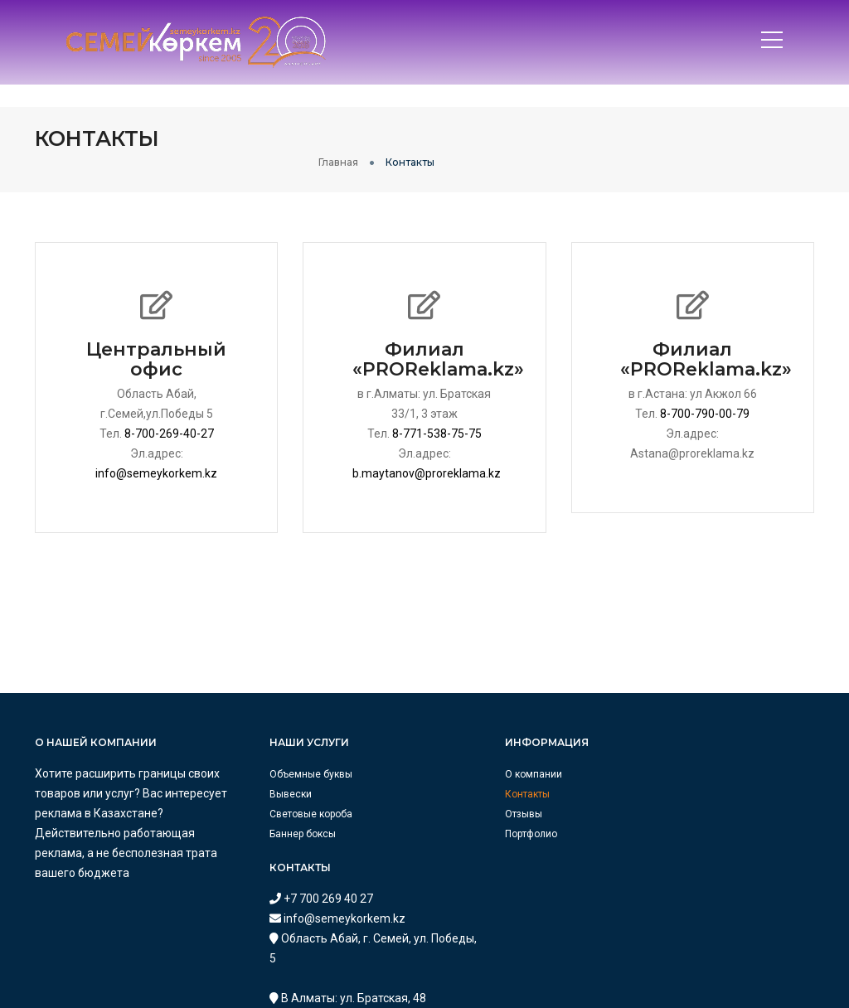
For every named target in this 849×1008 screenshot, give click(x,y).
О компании (465, 755)
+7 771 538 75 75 (690, 873)
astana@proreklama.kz (706, 973)
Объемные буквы (277, 755)
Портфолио (463, 815)
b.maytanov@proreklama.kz (427, 454)
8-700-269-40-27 (169, 414)
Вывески (257, 775)
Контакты (459, 775)
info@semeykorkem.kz (156, 454)
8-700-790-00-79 (705, 394)
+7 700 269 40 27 (690, 754)
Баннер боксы (269, 815)
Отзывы (455, 795)
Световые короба (277, 795)
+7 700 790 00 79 (690, 953)
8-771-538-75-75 (437, 414)
